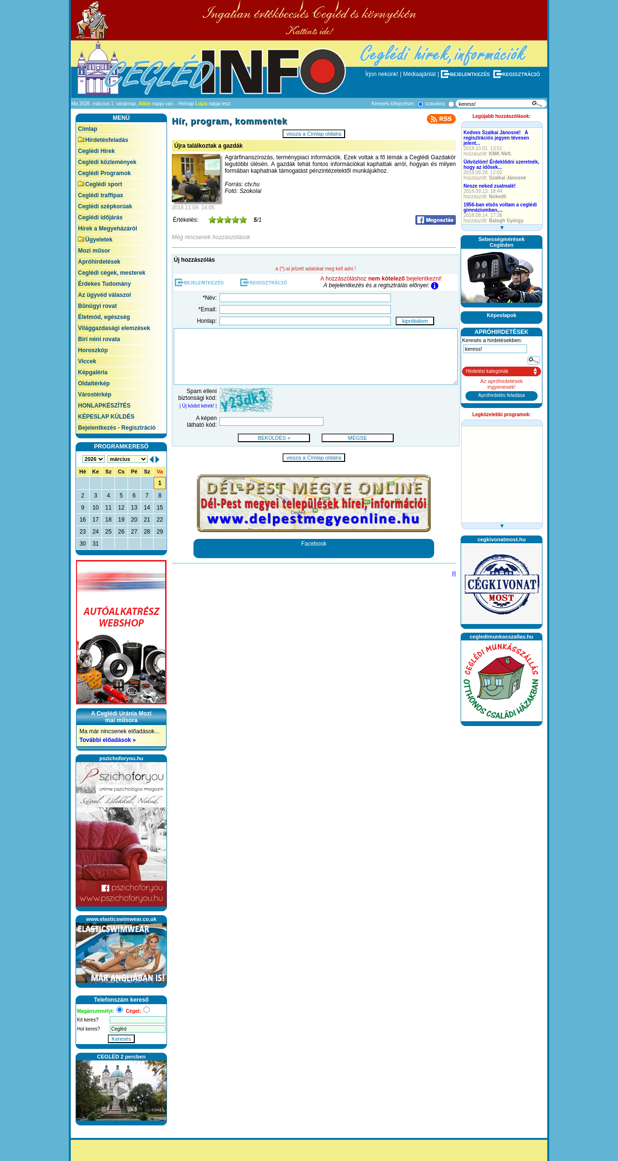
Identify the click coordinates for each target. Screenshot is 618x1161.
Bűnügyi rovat (97, 306)
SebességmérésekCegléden (501, 242)
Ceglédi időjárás (100, 217)
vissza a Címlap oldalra (313, 134)
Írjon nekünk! (382, 74)
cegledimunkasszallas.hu (501, 636)
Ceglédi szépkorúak (105, 206)
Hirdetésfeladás (103, 140)
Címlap (87, 129)
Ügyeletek (95, 239)
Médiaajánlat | (421, 74)
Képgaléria (92, 372)
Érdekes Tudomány (104, 284)
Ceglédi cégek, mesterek (111, 272)
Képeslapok (501, 315)
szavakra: (435, 103)
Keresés (121, 1039)
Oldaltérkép (94, 383)
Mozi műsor (94, 250)
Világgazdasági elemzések (114, 328)
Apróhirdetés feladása (501, 395)
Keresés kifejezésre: (393, 103)
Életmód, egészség (104, 317)
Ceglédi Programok (104, 173)
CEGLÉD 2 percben (121, 1056)
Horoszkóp (93, 350)
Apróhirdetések (99, 261)
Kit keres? (87, 1019)
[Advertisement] (501, 874)
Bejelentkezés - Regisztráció (116, 427)
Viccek (87, 361)
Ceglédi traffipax (100, 195)
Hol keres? (88, 1029)
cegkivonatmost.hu (501, 539)
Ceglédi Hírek (96, 151)
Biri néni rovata (99, 339)
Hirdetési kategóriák (487, 371)
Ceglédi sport (100, 184)
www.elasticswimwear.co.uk (121, 919)
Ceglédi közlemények (107, 162)
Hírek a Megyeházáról (107, 228)
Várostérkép (94, 394)
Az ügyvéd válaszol (104, 295)
